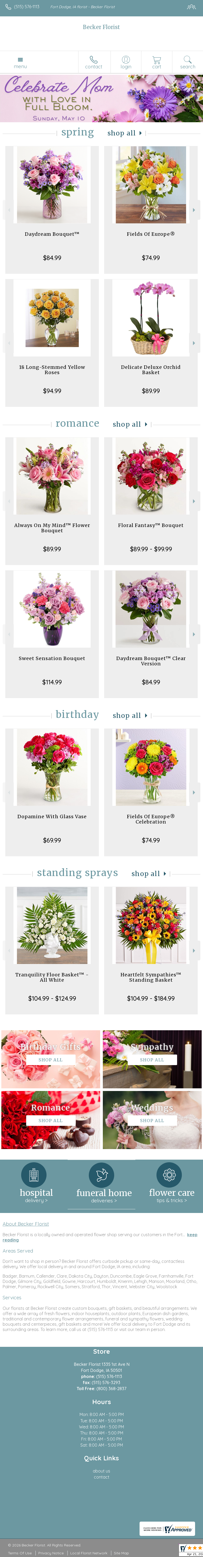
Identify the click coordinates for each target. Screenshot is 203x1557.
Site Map (121, 1553)
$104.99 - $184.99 (151, 998)
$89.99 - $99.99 (151, 549)
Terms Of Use (20, 1553)
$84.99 (52, 258)
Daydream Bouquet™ (52, 234)
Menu (20, 66)
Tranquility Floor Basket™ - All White (52, 977)
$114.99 (52, 682)
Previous (8, 210)
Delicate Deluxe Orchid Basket (151, 369)
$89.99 (151, 391)
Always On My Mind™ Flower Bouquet (52, 528)
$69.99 (52, 840)
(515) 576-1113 (26, 6)
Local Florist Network (88, 1553)
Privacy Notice (51, 1553)
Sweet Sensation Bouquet (52, 658)
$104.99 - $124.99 (52, 998)
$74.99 (151, 258)
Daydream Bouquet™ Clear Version (151, 661)
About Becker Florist (26, 1224)
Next (194, 210)
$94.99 (52, 391)
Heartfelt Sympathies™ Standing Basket (151, 977)
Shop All (122, 133)
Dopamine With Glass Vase (52, 816)
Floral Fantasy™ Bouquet (151, 525)
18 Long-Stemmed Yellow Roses (52, 369)
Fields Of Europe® (151, 234)
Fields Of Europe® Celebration (151, 819)
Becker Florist (101, 27)
